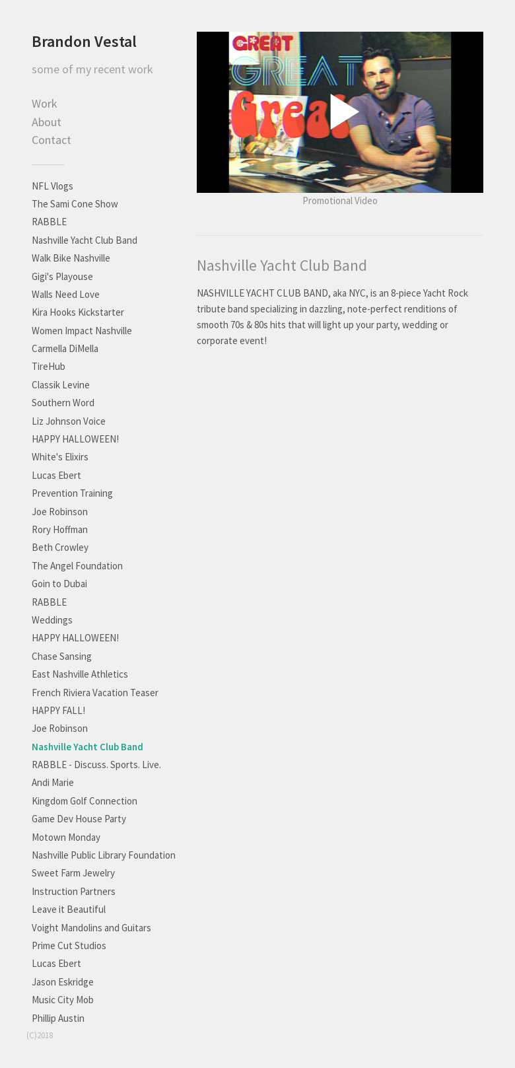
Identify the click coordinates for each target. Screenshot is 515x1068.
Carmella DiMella (65, 348)
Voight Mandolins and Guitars (91, 927)
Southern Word (63, 402)
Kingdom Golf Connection (84, 800)
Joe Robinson (60, 511)
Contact (51, 139)
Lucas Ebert (56, 475)
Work (44, 103)
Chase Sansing (62, 656)
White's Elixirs (60, 456)
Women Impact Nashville (82, 330)
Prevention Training (72, 493)
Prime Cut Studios (69, 945)
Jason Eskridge (63, 981)
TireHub (48, 366)
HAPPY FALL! (58, 710)
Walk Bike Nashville (71, 258)
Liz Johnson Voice (69, 421)
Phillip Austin (58, 1018)
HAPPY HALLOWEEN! (75, 439)
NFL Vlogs (52, 186)
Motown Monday (66, 837)
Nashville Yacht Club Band (84, 240)
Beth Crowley (60, 547)
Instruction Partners (74, 891)
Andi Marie (53, 782)
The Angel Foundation (77, 565)
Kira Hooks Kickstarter (78, 312)
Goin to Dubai (59, 583)
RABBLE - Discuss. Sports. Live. (96, 764)
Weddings (52, 619)
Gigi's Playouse (62, 276)
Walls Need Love (66, 294)
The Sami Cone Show (75, 203)
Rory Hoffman (60, 529)
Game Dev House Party (79, 818)
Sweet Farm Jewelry (73, 872)
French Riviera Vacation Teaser (95, 692)
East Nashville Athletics (80, 674)
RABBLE (49, 221)
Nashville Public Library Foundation (104, 855)
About (46, 121)
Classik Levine (61, 384)
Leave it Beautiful (69, 909)
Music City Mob (63, 999)
